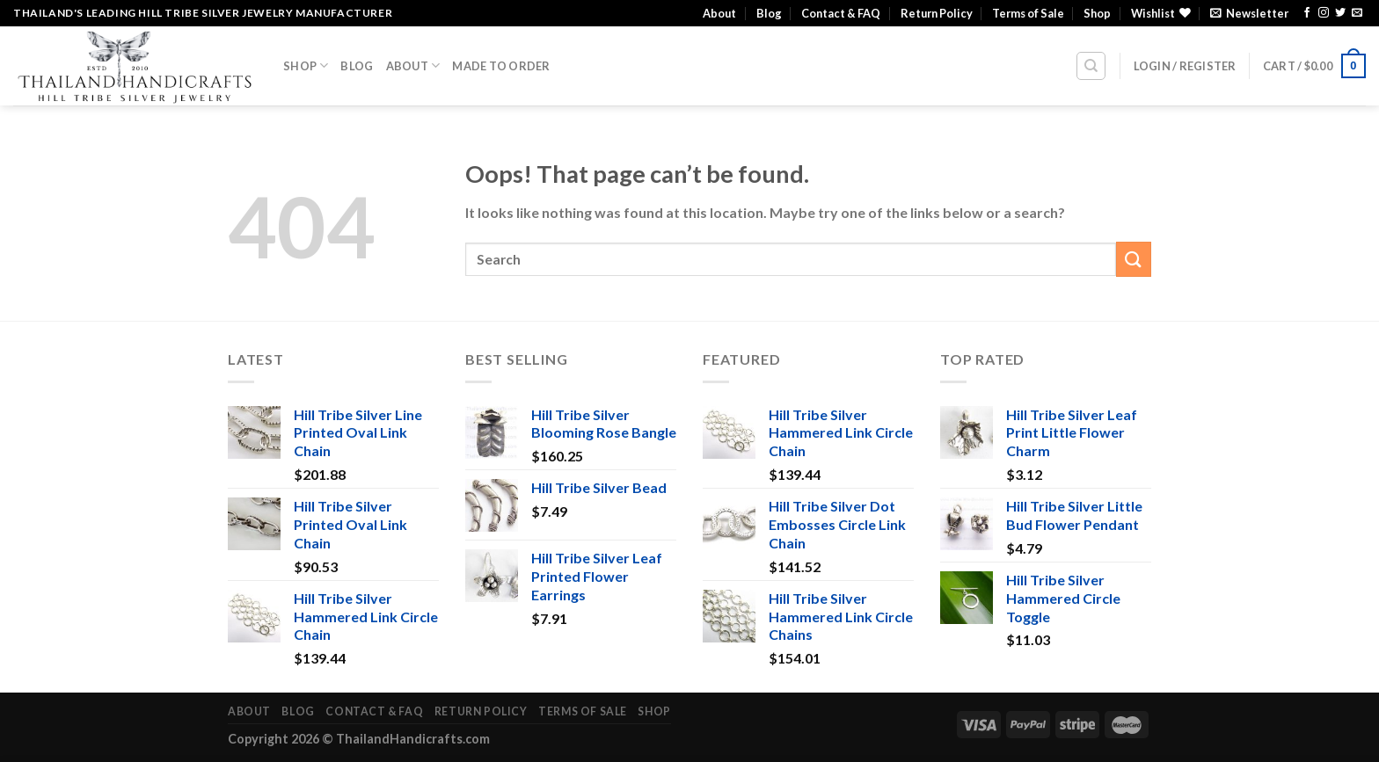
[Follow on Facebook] (1307, 13)
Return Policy (937, 13)
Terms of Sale (1028, 13)
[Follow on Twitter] (1340, 13)
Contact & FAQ (840, 13)
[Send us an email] (1357, 13)
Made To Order (501, 66)
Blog (769, 13)
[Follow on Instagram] (1323, 13)
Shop (1097, 13)
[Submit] (1133, 259)
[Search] (1090, 66)
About (719, 13)
